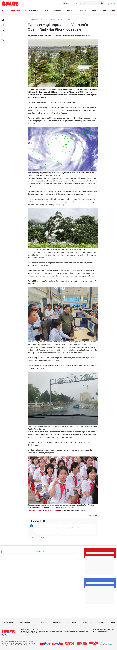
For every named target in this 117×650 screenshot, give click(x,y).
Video (103, 11)
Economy (57, 11)
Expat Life (82, 11)
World (94, 11)
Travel (46, 11)
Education (69, 11)
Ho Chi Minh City (31, 11)
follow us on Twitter (52, 511)
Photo (113, 11)
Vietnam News (14, 11)
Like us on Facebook (35, 511)
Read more (40, 552)
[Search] (91, 3)
